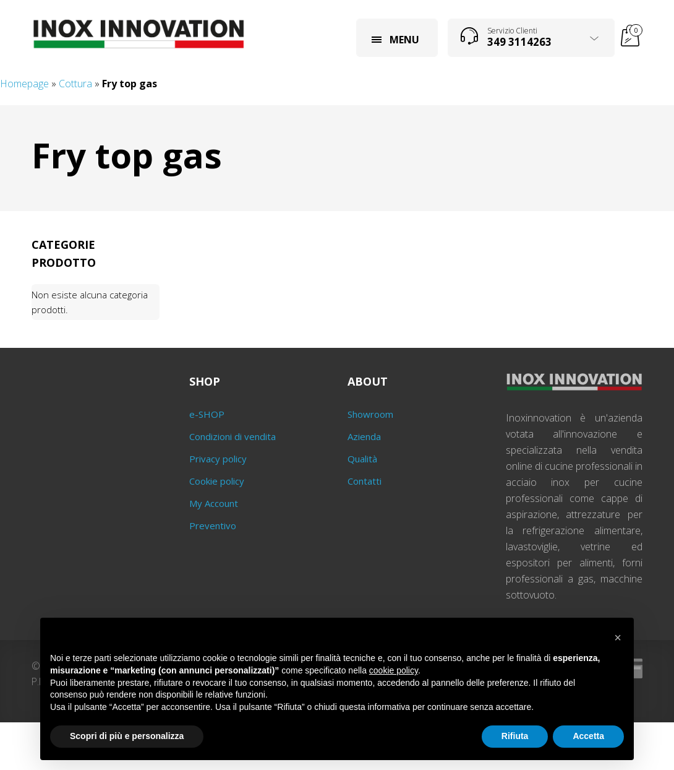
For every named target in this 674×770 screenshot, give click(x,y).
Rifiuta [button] (515, 736)
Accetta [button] (588, 736)
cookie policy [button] (393, 670)
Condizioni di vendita (232, 436)
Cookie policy (216, 481)
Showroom (370, 414)
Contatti (365, 481)
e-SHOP (206, 414)
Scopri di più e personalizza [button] (127, 736)
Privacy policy (218, 458)
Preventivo (212, 525)
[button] (618, 637)
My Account (213, 503)
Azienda (364, 436)
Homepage (24, 83)
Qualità (362, 458)
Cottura (75, 83)
